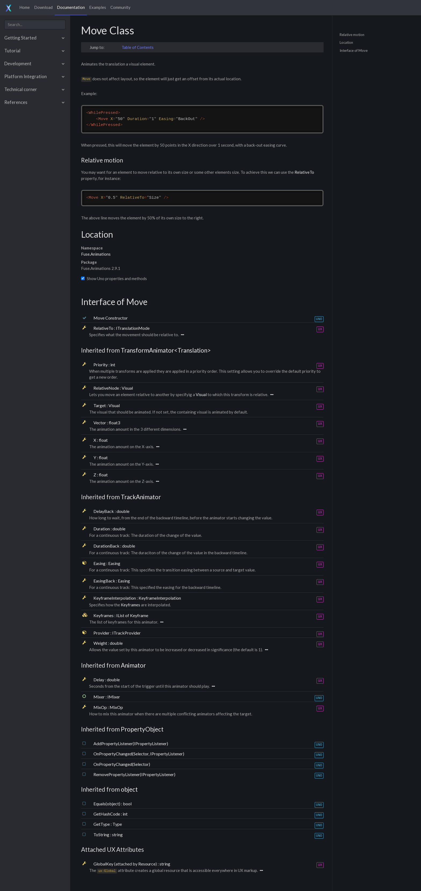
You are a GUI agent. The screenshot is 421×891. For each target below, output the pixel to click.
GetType (102, 824)
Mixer (99, 696)
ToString (101, 834)
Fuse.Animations (96, 254)
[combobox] (35, 25)
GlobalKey (103, 863)
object (129, 789)
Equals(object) (107, 803)
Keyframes (130, 604)
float (103, 440)
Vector (100, 422)
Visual (127, 387)
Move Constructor (110, 317)
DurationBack (106, 545)
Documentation (71, 7)
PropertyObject (142, 729)
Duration (102, 528)
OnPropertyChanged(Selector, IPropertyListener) (138, 753)
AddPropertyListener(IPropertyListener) (130, 743)
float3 (114, 422)
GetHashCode (107, 813)
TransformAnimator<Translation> (166, 350)
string (117, 834)
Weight (100, 643)
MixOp (100, 707)
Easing (99, 563)
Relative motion (352, 34)
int (112, 364)
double (123, 511)
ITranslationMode (133, 328)
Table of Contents (138, 47)
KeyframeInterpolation (115, 597)
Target (100, 405)
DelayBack (104, 511)
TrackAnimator (141, 497)
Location (346, 42)
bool (127, 803)
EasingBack (104, 580)
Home (24, 7)
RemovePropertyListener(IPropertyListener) (134, 774)
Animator (133, 665)
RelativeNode (106, 387)
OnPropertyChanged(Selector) (121, 764)
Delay (99, 679)
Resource (146, 863)
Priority (100, 364)
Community (120, 7)
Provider (101, 632)
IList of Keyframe (132, 615)
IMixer (113, 696)
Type (117, 824)
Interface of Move (354, 50)
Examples (97, 7)
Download (43, 7)
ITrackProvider (126, 632)
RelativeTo (304, 172)
